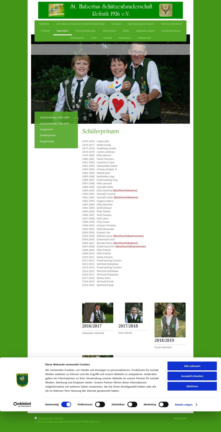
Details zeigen (183, 425)
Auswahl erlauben (192, 396)
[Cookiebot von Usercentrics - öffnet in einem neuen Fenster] (22, 425)
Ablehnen (192, 406)
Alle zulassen (192, 386)
